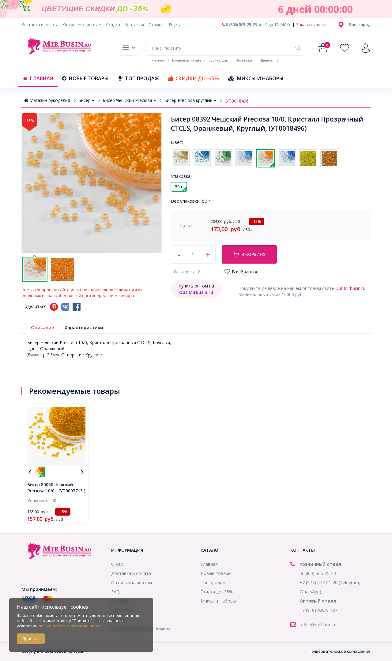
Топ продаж (138, 78)
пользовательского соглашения (70, 626)
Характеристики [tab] (84, 327)
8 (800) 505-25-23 (239, 24)
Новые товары (85, 78)
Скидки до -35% (193, 78)
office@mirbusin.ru (318, 624)
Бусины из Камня (186, 60)
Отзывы (156, 24)
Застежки (244, 60)
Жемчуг (158, 60)
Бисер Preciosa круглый (190, 100)
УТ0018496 (237, 101)
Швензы (266, 60)
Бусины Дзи (218, 60)
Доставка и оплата (39, 24)
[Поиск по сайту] (219, 47)
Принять (30, 638)
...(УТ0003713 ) (70, 491)
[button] (360, 24)
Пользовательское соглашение (340, 651)
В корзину (249, 254)
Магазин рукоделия (47, 100)
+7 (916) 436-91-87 (318, 610)
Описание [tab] (42, 327)
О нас (117, 564)
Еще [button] (175, 24)
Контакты (134, 24)
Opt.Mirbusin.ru (350, 288)
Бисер (86, 100)
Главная (38, 78)
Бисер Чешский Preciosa (129, 100)
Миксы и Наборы (256, 78)
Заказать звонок (312, 24)
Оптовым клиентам (82, 24)
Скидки (113, 24)
